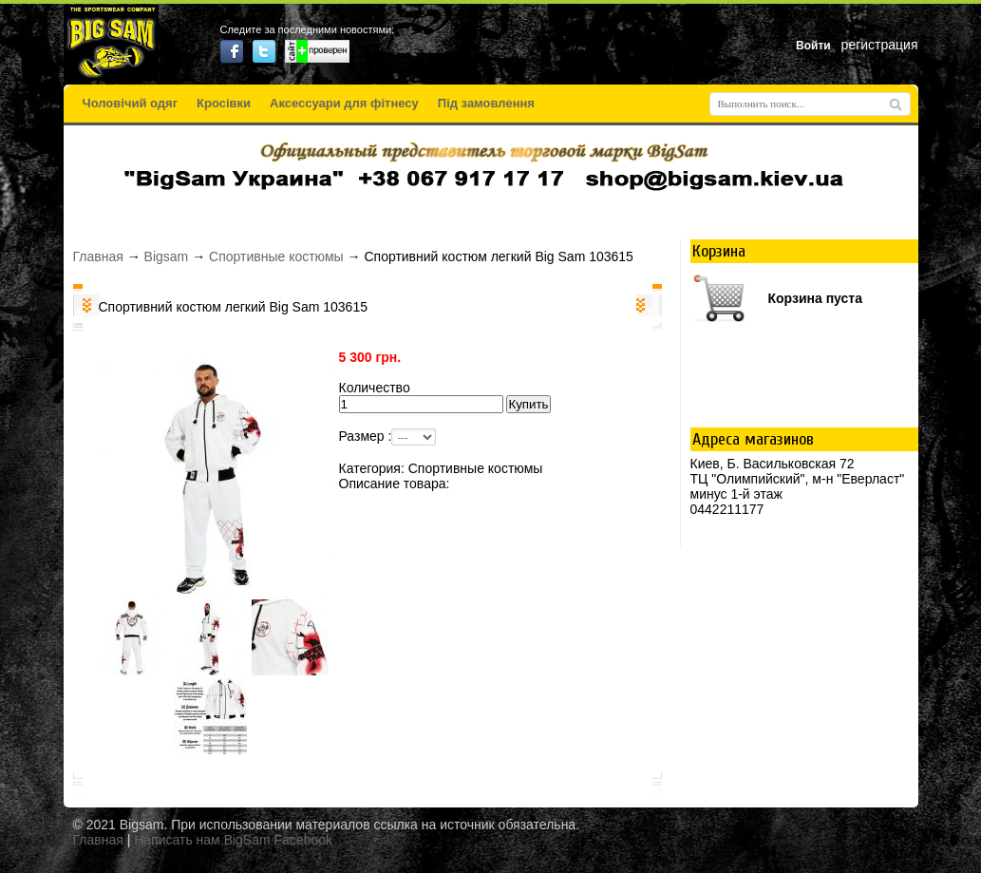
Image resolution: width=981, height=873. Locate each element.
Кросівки (224, 103)
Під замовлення (486, 103)
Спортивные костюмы (276, 256)
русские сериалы (491, 857)
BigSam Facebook (278, 839)
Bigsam (166, 256)
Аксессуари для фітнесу (344, 103)
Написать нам (177, 839)
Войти (813, 45)
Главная (98, 256)
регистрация (879, 44)
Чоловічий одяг (131, 103)
